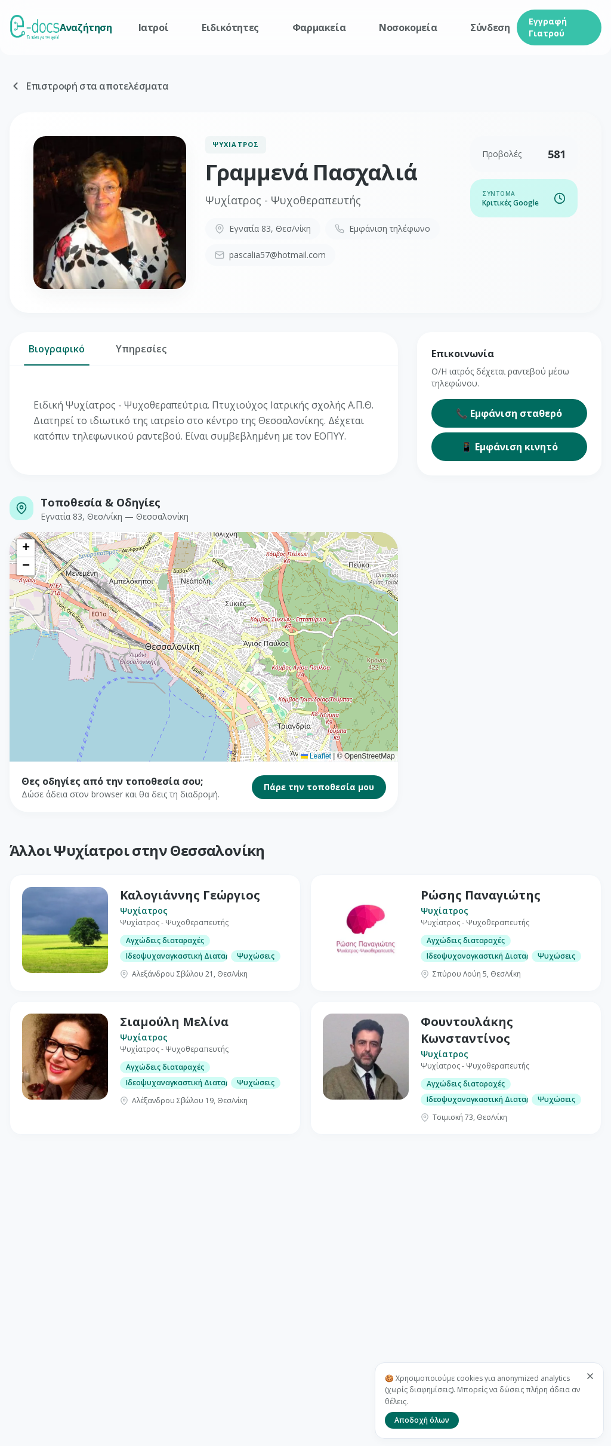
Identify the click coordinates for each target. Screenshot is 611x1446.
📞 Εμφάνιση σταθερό (509, 413)
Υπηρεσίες (141, 354)
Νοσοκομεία (408, 27)
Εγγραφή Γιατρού (548, 27)
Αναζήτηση (86, 27)
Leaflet (316, 756)
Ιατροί (153, 27)
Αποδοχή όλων (421, 1420)
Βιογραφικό (57, 354)
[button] (26, 548)
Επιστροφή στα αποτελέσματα (89, 86)
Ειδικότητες (230, 27)
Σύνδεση (490, 27)
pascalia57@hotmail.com (270, 254)
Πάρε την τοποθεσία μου (319, 787)
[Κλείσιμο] (590, 1376)
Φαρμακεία (318, 27)
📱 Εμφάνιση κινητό (509, 446)
